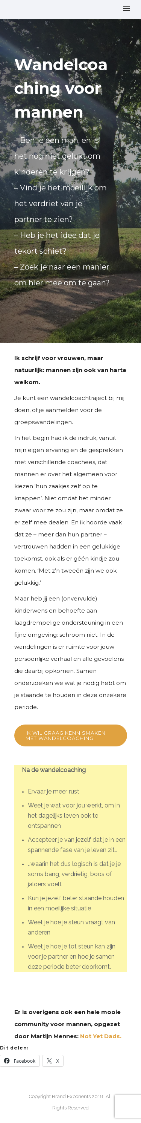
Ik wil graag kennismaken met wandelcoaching (66, 735)
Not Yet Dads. (100, 1036)
